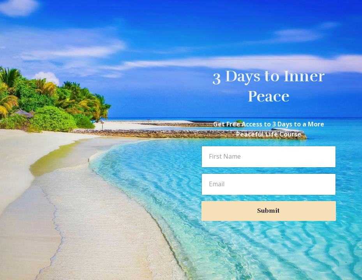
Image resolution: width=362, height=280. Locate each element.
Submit (268, 211)
